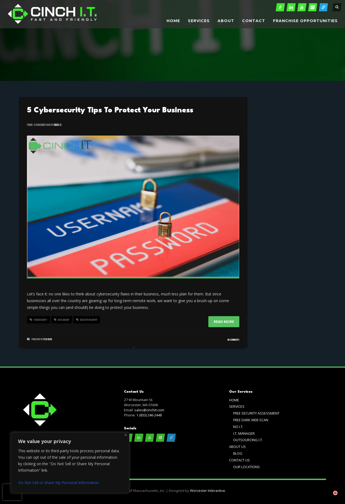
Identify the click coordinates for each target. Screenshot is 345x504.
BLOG (237, 453)
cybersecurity (40, 320)
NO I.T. (238, 426)
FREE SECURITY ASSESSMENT (256, 413)
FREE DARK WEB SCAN (250, 419)
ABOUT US (237, 446)
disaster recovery (88, 320)
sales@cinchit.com (149, 410)
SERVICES (236, 406)
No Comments (233, 339)
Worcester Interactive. (208, 490)
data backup (63, 320)
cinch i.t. (58, 125)
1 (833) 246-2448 (149, 415)
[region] (70, 462)
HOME (234, 400)
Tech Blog (47, 339)
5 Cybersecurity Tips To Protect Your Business (110, 110)
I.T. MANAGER (244, 433)
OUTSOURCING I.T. (248, 439)
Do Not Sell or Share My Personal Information (58, 482)
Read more (224, 321)
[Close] (126, 435)
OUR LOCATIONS (246, 466)
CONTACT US (239, 460)
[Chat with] (330, 487)
